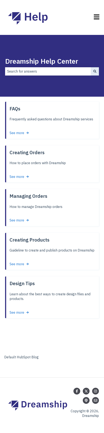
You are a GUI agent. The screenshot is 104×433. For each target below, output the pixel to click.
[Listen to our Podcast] (86, 400)
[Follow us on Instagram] (95, 391)
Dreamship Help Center (41, 61)
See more (17, 133)
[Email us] (95, 400)
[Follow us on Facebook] (76, 391)
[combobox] (48, 71)
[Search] (95, 71)
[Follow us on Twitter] (86, 391)
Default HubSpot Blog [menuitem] (21, 357)
